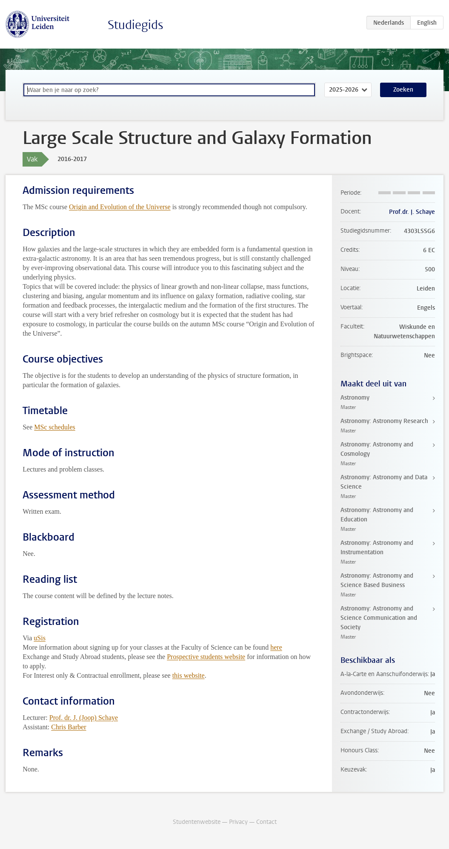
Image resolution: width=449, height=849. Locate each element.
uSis (40, 638)
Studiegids (135, 25)
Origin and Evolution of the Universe (120, 206)
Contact (266, 822)
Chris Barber (68, 727)
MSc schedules (54, 427)
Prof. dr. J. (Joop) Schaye (83, 717)
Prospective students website (206, 656)
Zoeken (403, 90)
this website (188, 675)
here (276, 647)
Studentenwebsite (196, 822)
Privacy (238, 822)
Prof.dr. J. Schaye (412, 212)
